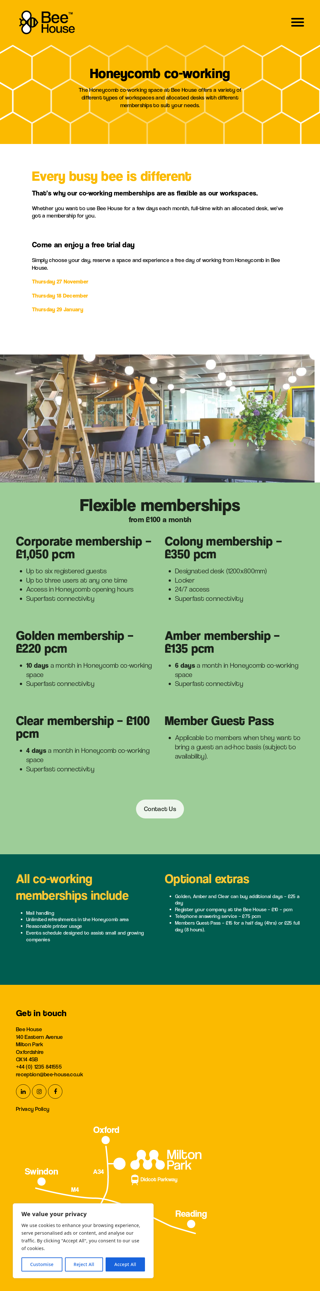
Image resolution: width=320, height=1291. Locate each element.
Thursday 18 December (60, 295)
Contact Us (160, 809)
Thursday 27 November (60, 281)
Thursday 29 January (57, 309)
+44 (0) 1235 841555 (39, 1066)
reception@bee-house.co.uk (49, 1074)
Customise (41, 1264)
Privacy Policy (32, 1108)
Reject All (84, 1264)
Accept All (125, 1264)
